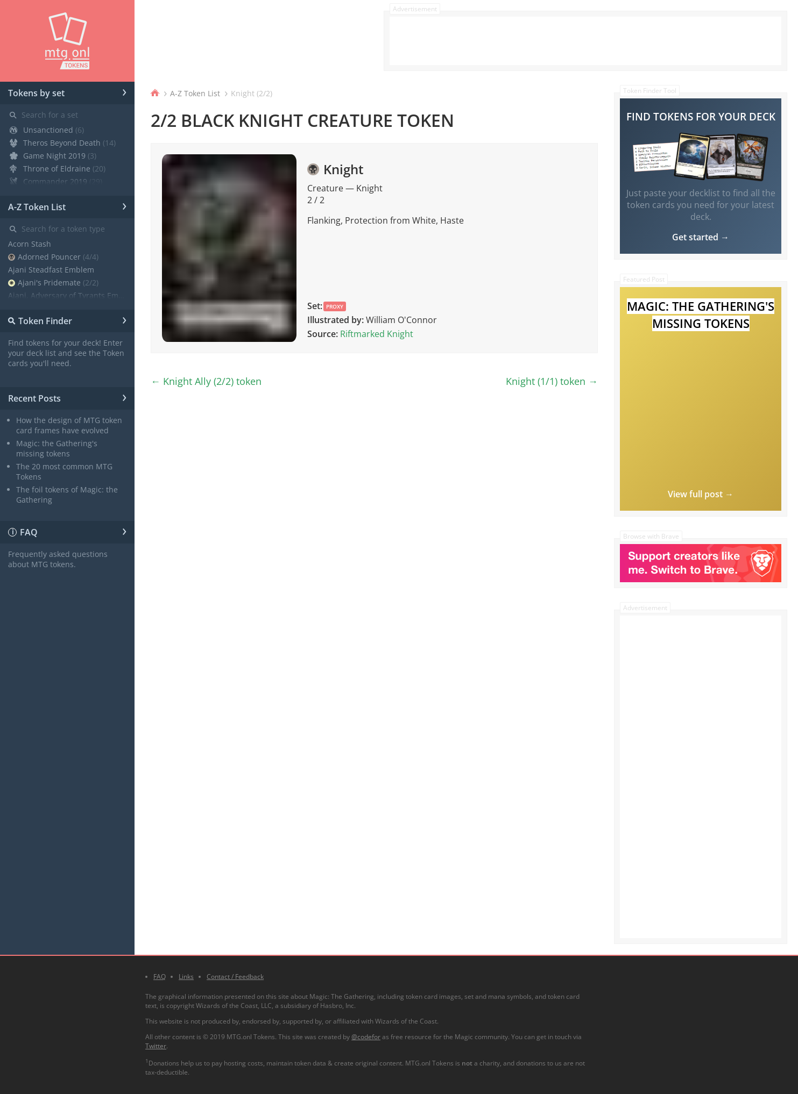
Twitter (155, 1045)
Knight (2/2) (251, 93)
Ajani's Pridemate (53, 282)
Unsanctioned (47, 130)
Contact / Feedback (235, 976)
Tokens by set (67, 91)
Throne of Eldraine (57, 168)
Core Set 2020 (49, 194)
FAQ (67, 530)
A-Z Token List (67, 205)
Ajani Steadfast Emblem (51, 269)
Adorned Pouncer (53, 257)
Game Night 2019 (53, 156)
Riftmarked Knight (376, 334)
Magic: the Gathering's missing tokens (56, 448)
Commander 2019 (56, 181)
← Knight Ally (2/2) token (206, 381)
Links (186, 976)
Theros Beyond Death (63, 143)
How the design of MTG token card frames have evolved (69, 425)
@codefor (365, 1036)
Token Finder (65, 319)
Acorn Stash (29, 244)
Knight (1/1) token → (552, 381)
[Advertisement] (585, 41)
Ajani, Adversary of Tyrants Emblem (67, 295)
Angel (32, 308)
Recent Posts (67, 396)
